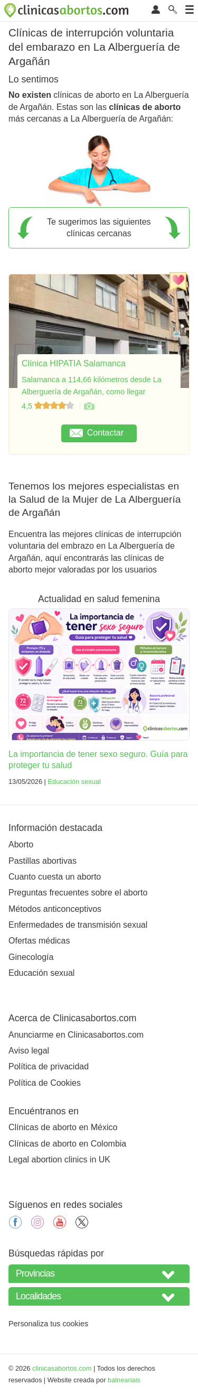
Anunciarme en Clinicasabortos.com (76, 1034)
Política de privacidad (48, 1066)
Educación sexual (74, 782)
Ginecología (30, 957)
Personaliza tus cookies (48, 1323)
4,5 (49, 406)
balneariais (124, 1380)
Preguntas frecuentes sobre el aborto (77, 892)
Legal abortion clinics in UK (59, 1159)
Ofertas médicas (39, 940)
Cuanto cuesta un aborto (54, 876)
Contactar (97, 432)
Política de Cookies (44, 1082)
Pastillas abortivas (42, 860)
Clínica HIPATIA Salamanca (74, 363)
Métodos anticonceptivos (54, 908)
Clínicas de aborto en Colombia (67, 1143)
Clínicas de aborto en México (62, 1127)
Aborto (20, 844)
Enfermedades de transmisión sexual (77, 924)
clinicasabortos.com (61, 1368)
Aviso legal (28, 1050)
